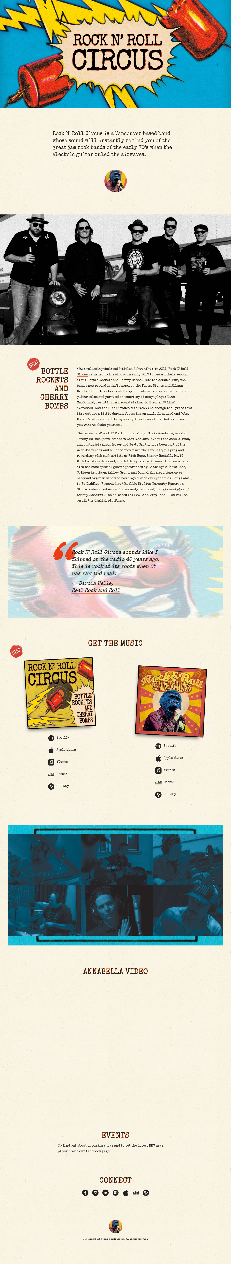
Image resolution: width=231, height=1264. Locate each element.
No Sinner (154, 465)
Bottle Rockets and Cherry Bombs (115, 383)
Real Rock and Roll (95, 594)
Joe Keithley (127, 465)
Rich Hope (137, 459)
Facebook (93, 1168)
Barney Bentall (159, 459)
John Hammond (103, 465)
